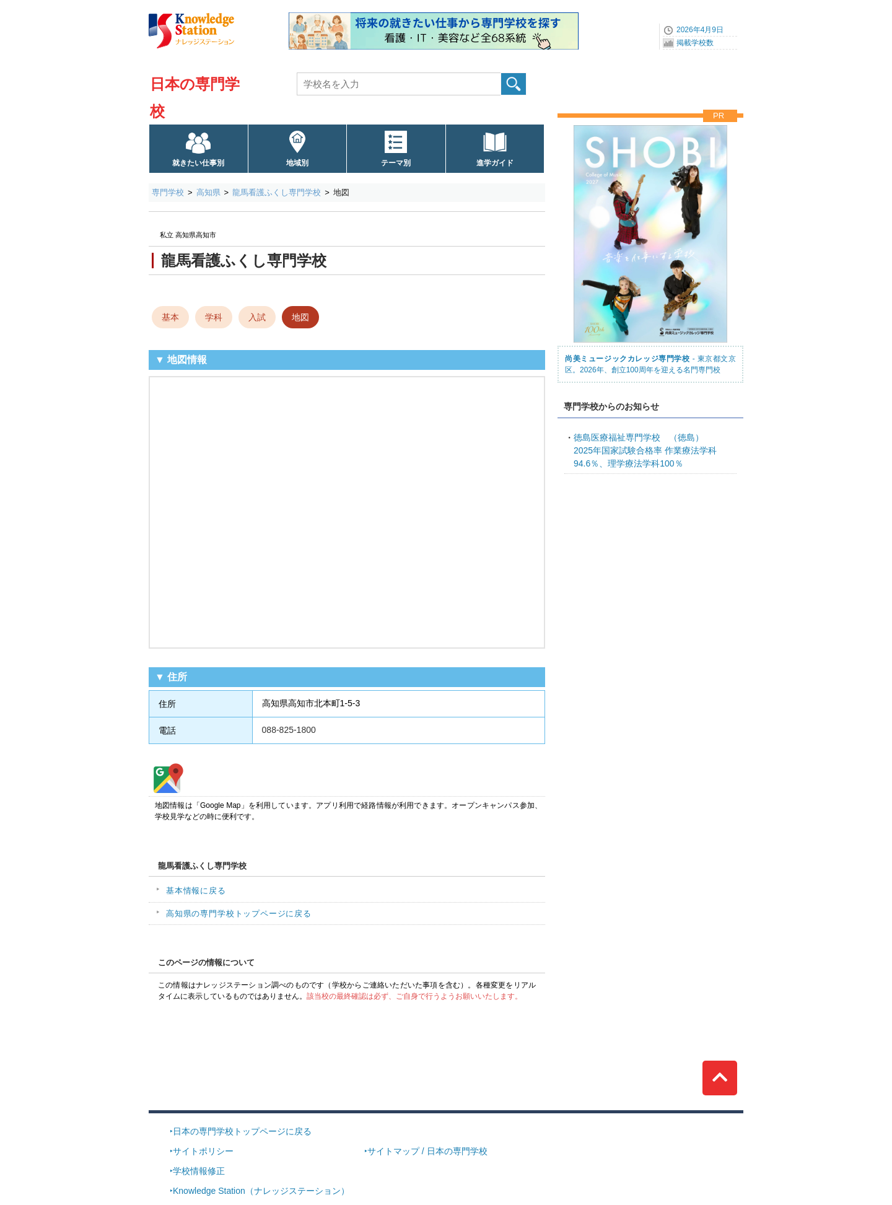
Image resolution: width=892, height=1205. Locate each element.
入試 (257, 317)
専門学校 (168, 192)
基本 (170, 317)
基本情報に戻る (196, 890)
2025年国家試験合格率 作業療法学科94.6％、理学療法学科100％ (645, 450)
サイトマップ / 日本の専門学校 (427, 1151)
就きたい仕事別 (198, 163)
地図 (300, 317)
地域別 (297, 163)
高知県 (208, 192)
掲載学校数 (695, 42)
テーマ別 (396, 163)
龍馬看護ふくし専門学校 (276, 192)
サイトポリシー (203, 1151)
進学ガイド (495, 163)
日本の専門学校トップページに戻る (242, 1131)
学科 (213, 317)
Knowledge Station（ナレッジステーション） (261, 1191)
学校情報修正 (199, 1171)
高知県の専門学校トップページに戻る (239, 913)
